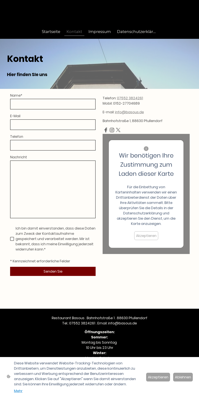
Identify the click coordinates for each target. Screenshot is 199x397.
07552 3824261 (130, 98)
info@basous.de (129, 112)
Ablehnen (183, 377)
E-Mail (15, 116)
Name (16, 95)
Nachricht (18, 157)
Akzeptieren (146, 235)
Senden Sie (53, 271)
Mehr (18, 390)
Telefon (16, 136)
